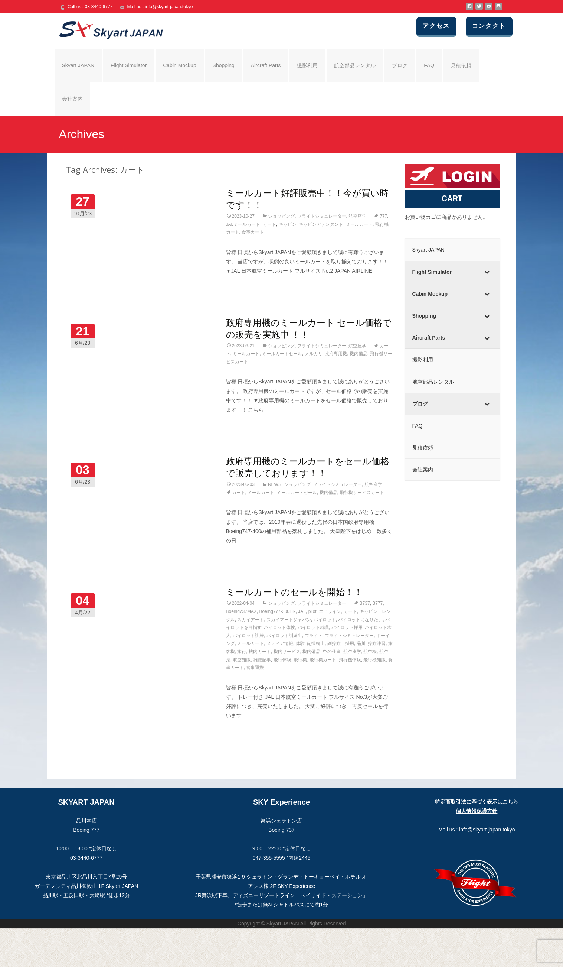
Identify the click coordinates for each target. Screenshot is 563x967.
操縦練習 (377, 643)
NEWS (274, 484)
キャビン (288, 224)
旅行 (241, 651)
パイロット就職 (313, 627)
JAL (302, 611)
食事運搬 (255, 667)
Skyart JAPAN (78, 65)
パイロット (325, 619)
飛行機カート (323, 659)
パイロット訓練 (248, 635)
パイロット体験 (279, 627)
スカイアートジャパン (288, 619)
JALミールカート (243, 224)
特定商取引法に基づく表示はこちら (476, 802)
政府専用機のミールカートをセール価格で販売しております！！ (307, 467)
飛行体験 (282, 659)
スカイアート (250, 619)
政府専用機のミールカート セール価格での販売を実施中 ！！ (309, 328)
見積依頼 (461, 65)
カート (269, 224)
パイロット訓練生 (284, 635)
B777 (377, 603)
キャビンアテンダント (321, 224)
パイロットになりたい (360, 619)
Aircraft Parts (266, 65)
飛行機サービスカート (362, 492)
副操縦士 (316, 643)
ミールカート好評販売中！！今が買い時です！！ (307, 198)
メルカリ (314, 353)
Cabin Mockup (179, 65)
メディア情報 (279, 643)
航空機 (370, 651)
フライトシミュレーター (321, 216)
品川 (361, 643)
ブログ (399, 65)
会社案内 (72, 99)
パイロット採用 (347, 627)
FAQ (429, 65)
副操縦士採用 (340, 643)
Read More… (242, 285)
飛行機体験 (350, 659)
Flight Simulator (129, 65)
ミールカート (359, 224)
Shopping (224, 65)
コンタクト (489, 26)
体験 (300, 643)
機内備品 (358, 353)
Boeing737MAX (241, 611)
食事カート (253, 232)
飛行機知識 (374, 659)
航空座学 (357, 216)
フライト (314, 635)
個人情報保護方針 (476, 811)
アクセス (436, 26)
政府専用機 (336, 353)
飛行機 (300, 659)
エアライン (330, 611)
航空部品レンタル (355, 65)
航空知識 (242, 659)
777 (383, 216)
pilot (312, 611)
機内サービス (287, 651)
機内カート (260, 651)
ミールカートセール (282, 353)
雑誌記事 (262, 659)
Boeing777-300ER (277, 611)
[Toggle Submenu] (487, 272)
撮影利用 (307, 65)
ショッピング (281, 216)
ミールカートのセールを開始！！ (294, 591)
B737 (365, 603)
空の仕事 (332, 651)
